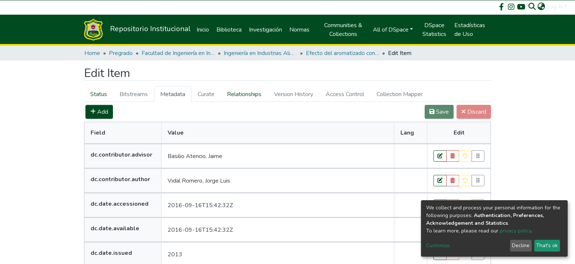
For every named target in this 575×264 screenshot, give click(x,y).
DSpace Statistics (434, 29)
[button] (541, 6)
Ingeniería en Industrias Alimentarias (260, 53)
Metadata (172, 94)
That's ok (547, 245)
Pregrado (121, 53)
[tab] (98, 94)
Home (92, 53)
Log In (555, 7)
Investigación (265, 30)
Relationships (244, 94)
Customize (438, 245)
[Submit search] (532, 6)
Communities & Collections (343, 29)
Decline (521, 245)
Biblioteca (229, 30)
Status (98, 94)
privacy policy (515, 230)
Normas (299, 30)
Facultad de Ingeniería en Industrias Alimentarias (178, 53)
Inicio (203, 30)
